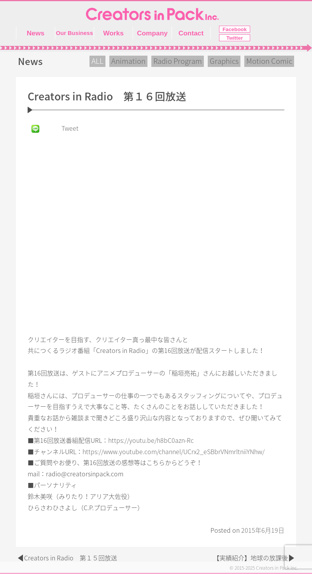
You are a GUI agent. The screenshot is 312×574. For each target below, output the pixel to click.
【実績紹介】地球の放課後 (250, 558)
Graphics (224, 61)
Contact (191, 33)
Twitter (234, 38)
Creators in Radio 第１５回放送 (70, 558)
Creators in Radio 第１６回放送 (107, 96)
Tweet (70, 128)
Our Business (74, 33)
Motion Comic (269, 61)
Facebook (235, 29)
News (35, 33)
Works (113, 33)
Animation (128, 61)
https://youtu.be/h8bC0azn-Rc (151, 440)
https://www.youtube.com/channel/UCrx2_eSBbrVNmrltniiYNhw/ (173, 452)
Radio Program (177, 61)
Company (152, 33)
